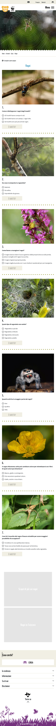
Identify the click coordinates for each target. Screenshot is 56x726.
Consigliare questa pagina (10, 60)
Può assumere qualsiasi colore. (14, 476)
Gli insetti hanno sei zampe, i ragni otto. (16, 119)
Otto (5, 410)
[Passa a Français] (38, 2)
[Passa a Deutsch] (44, 2)
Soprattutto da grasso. (11, 193)
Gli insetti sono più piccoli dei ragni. (15, 122)
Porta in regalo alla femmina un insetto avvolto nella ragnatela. (24, 549)
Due (4, 403)
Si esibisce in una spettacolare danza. (16, 543)
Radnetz (6, 187)
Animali (8, 53)
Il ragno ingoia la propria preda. (14, 260)
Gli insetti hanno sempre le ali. (13, 115)
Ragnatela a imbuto (10, 332)
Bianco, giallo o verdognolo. (12, 473)
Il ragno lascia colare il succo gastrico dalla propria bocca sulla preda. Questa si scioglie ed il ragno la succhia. (26, 256)
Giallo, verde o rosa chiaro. (12, 479)
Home (3, 53)
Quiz (12, 53)
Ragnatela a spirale (10, 329)
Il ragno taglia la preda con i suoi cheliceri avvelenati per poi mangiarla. (27, 263)
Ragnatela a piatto (9, 338)
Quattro (6, 407)
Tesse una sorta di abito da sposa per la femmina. (20, 546)
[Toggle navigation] (49, 7)
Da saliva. (6, 190)
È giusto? (12, 126)
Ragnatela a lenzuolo (10, 335)
